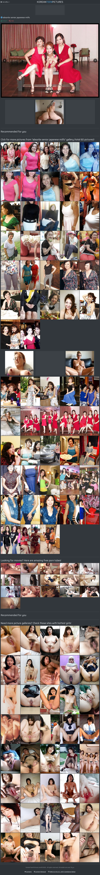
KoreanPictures (50, 2)
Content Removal (40, 872)
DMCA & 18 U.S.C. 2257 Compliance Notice (61, 872)
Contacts (28, 872)
